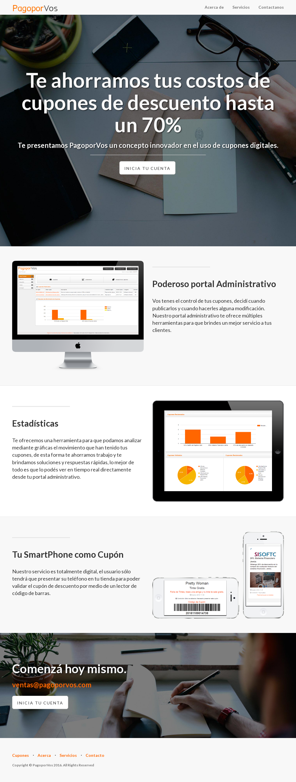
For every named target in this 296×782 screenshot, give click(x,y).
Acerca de (214, 7)
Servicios (241, 7)
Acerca (44, 755)
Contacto (95, 755)
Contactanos (271, 7)
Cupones (20, 755)
